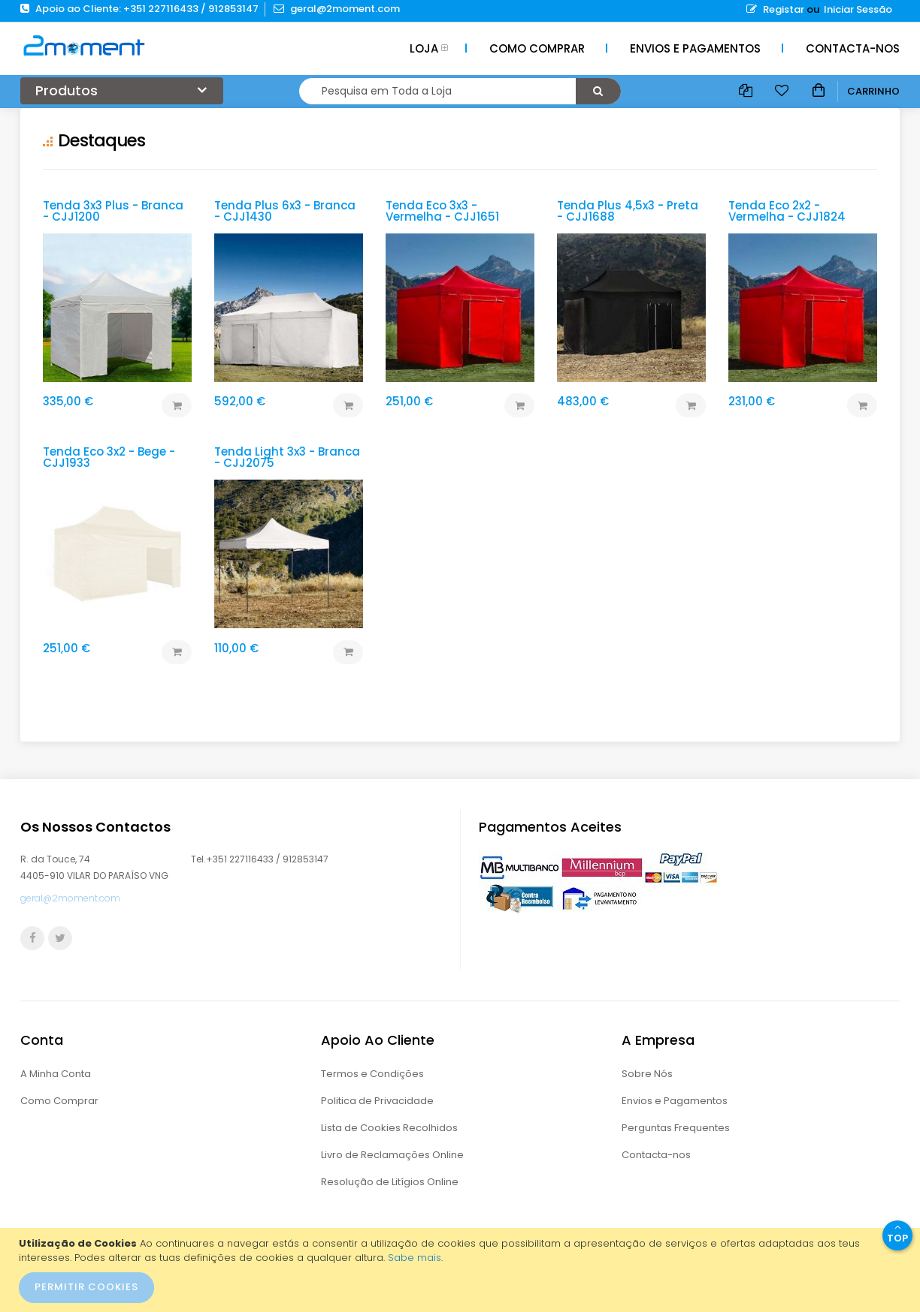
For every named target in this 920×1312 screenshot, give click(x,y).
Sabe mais (414, 1257)
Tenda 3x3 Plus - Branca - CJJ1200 (113, 211)
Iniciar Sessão (858, 9)
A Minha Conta (55, 1074)
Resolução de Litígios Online (389, 1182)
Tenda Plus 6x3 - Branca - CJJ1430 (285, 211)
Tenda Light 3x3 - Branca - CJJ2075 (287, 457)
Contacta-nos (656, 1155)
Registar (775, 9)
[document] (462, 1270)
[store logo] (84, 45)
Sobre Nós (647, 1074)
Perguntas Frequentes (676, 1128)
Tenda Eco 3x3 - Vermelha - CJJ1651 (442, 211)
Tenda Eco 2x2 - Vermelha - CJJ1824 (787, 211)
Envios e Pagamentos (675, 1101)
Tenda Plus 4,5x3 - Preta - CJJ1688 (627, 211)
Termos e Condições (372, 1074)
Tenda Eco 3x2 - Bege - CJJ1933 (109, 457)
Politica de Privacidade (377, 1101)
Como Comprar (59, 1101)
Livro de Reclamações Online (392, 1155)
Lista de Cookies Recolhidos (389, 1128)
